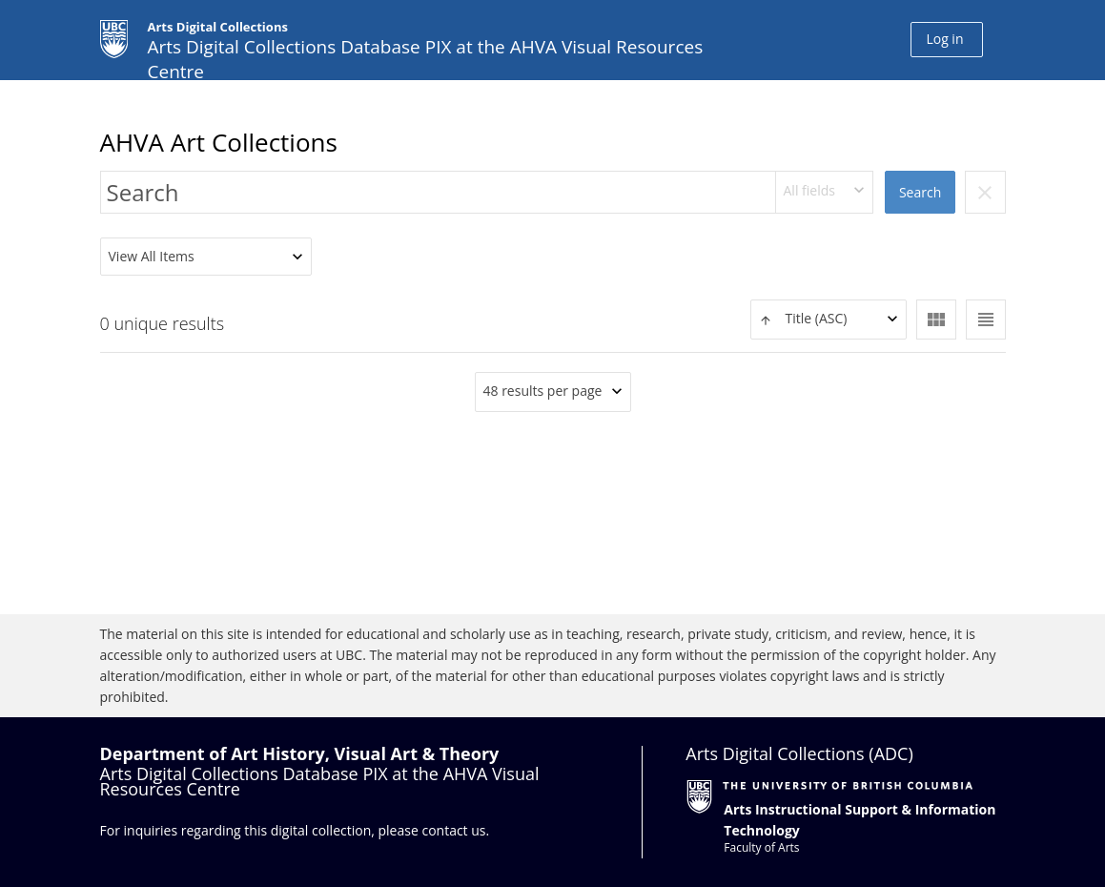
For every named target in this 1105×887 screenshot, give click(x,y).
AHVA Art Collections (219, 142)
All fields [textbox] (809, 190)
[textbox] (828, 319)
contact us (453, 830)
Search (920, 192)
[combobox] (824, 192)
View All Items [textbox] (151, 256)
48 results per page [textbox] (543, 391)
